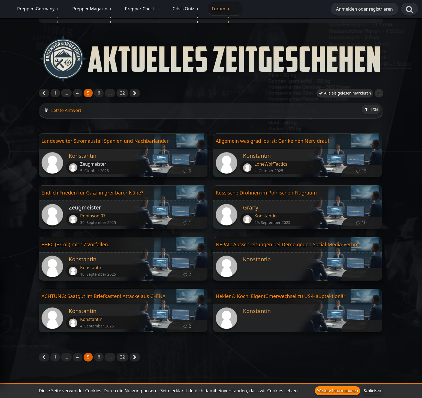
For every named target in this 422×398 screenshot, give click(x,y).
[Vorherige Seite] (44, 93)
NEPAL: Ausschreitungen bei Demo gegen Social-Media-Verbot (287, 244)
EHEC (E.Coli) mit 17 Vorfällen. (75, 244)
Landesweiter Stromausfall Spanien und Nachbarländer (105, 141)
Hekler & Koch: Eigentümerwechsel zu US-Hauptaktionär (280, 296)
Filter (371, 109)
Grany (250, 207)
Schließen (372, 390)
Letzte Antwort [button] (66, 110)
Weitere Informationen (337, 390)
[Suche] (409, 9)
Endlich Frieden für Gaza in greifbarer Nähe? (92, 192)
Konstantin (83, 155)
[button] (379, 93)
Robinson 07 (93, 216)
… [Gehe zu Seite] (66, 93)
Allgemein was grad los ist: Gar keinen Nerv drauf (272, 141)
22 (122, 93)
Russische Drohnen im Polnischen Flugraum (266, 192)
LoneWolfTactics (270, 164)
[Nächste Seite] (135, 93)
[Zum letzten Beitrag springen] (73, 167)
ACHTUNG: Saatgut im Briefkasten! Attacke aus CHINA (103, 296)
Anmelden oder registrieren (364, 9)
